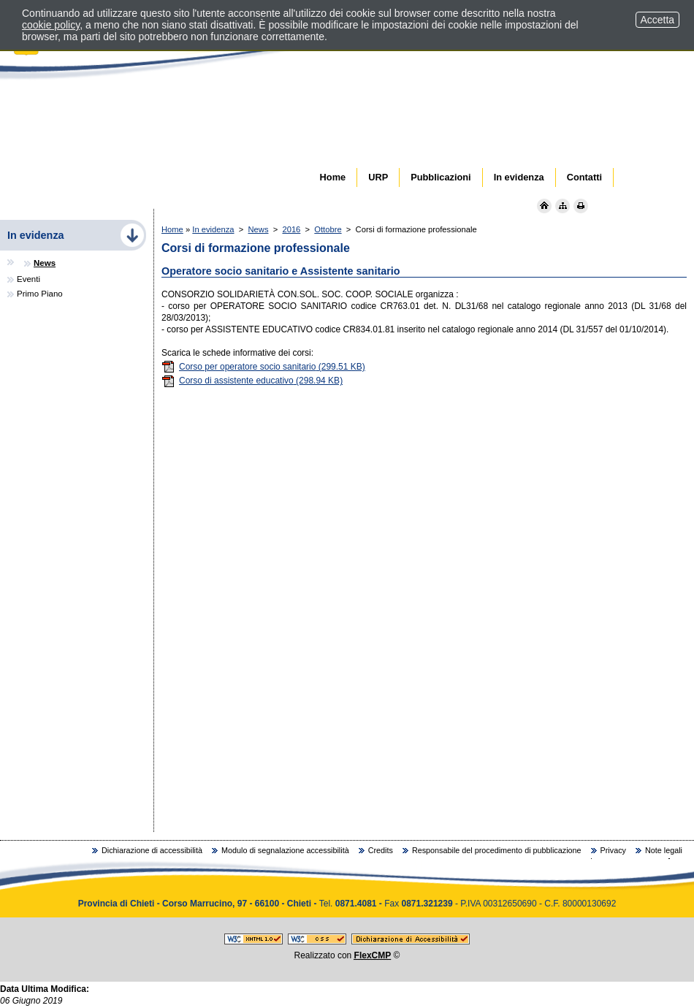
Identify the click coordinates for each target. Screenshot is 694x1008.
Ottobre (327, 229)
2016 (291, 229)
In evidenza (213, 229)
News (258, 229)
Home (172, 229)
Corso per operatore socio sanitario (263, 367)
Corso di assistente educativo (252, 380)
